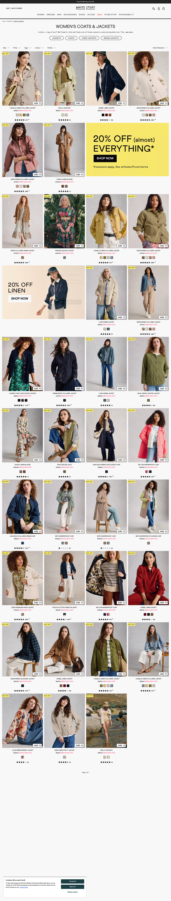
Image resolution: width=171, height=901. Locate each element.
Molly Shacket (64, 108)
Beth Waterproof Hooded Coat (148, 536)
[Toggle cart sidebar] (163, 8)
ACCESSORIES (70, 15)
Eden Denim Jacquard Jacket (22, 679)
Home (4, 21)
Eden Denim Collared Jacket (148, 108)
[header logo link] (85, 7)
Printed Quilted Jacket (64, 250)
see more (129, 32)
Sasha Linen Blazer (65, 179)
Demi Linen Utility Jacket (64, 750)
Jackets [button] (56, 38)
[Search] (153, 8)
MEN (59, 15)
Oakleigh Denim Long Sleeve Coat (106, 465)
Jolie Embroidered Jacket (22, 750)
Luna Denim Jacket (106, 322)
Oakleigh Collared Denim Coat (22, 536)
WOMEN (41, 15)
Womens (9, 21)
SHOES (82, 15)
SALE (99, 15)
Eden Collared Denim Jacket (22, 250)
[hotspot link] (127, 149)
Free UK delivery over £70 (85, 1)
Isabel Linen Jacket (106, 108)
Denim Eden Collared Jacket (64, 393)
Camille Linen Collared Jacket (22, 108)
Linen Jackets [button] (89, 38)
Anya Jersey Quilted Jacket (148, 393)
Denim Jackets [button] (111, 38)
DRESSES (51, 15)
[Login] (159, 8)
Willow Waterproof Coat (148, 465)
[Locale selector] (7, 8)
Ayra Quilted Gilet (64, 465)
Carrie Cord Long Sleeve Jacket (22, 393)
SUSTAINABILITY (126, 15)
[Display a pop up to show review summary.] (29, 120)
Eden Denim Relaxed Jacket (22, 607)
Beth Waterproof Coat (64, 536)
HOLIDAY (91, 15)
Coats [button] (71, 38)
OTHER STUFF (110, 15)
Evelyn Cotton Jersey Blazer (64, 607)
